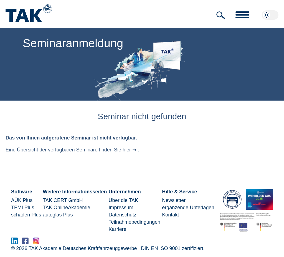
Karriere (117, 229)
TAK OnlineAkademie (66, 207)
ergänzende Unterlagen (188, 207)
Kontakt (170, 215)
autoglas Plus (58, 215)
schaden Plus (26, 215)
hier (127, 150)
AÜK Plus (21, 200)
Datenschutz (122, 215)
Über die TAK (123, 200)
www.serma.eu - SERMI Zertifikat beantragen (94, 242)
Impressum (121, 207)
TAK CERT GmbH (63, 200)
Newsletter (174, 200)
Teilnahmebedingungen (134, 222)
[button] (221, 15)
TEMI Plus (22, 207)
